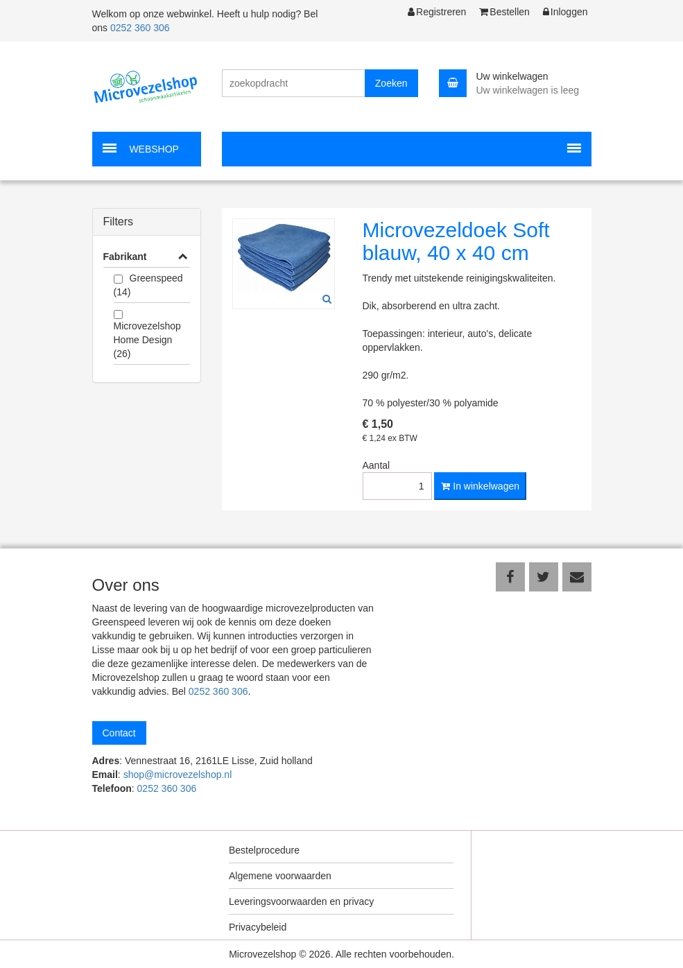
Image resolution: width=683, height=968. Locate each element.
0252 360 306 (140, 27)
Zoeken (391, 83)
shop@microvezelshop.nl (177, 774)
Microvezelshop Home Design (147, 339)
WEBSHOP (154, 149)
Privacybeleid (257, 927)
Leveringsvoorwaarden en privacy (301, 901)
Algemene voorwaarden (280, 875)
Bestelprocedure (264, 850)
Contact (119, 732)
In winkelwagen (480, 486)
